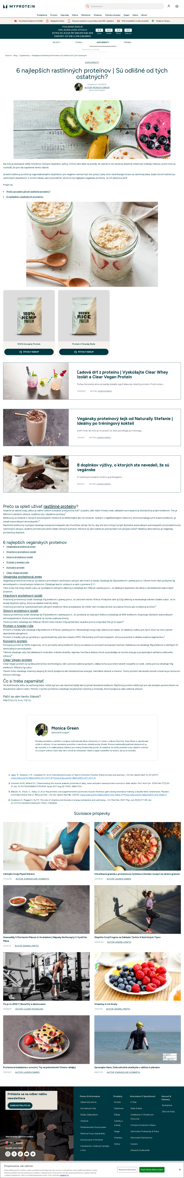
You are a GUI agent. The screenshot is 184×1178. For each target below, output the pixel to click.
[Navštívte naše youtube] (26, 1154)
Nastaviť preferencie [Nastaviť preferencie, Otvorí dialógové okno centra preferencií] (127, 1170)
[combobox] (124, 6)
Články (117, 1114)
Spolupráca (167, 1105)
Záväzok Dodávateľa (139, 1150)
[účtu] (169, 6)
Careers (134, 1144)
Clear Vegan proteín (17, 572)
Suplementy (103, 42)
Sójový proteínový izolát (19, 557)
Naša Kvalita (136, 1108)
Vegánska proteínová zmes (20, 546)
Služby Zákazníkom (89, 1114)
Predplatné (42, 15)
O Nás (133, 1102)
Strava (78, 42)
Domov (8, 56)
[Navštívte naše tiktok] (20, 1154)
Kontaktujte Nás (88, 1108)
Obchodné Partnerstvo (141, 1137)
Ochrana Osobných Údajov (143, 1125)
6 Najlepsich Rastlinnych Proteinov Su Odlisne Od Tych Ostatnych (59, 56)
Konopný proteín (15, 567)
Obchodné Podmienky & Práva (144, 1131)
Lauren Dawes (104, 391)
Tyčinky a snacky (118, 1123)
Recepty (57, 42)
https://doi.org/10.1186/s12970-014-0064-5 (101, 795)
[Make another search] (92, 49)
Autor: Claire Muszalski (29, 1009)
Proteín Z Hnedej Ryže (83, 344)
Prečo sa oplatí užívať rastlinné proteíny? (28, 191)
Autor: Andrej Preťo (27, 946)
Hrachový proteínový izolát (21, 551)
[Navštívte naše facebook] (14, 1154)
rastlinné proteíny (60, 506)
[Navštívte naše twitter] (33, 1154)
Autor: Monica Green (97, 87)
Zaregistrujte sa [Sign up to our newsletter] (20, 1105)
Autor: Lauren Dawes (119, 879)
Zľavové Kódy (168, 1111)
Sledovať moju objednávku (92, 1133)
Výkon (135, 15)
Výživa (75, 15)
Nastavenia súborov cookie (19, 1136)
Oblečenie (86, 15)
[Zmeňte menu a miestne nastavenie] (36, 1143)
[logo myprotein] (19, 6)
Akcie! (144, 15)
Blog (16, 56)
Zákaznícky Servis (88, 1102)
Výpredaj (64, 15)
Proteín (53, 15)
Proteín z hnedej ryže (17, 562)
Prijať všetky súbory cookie (152, 1170)
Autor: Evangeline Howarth (32, 879)
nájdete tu (64, 1175)
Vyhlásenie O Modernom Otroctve (142, 1116)
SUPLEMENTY (92, 62)
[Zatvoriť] (180, 1170)
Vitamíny (98, 15)
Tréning (127, 42)
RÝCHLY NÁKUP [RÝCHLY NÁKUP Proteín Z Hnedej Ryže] (84, 351)
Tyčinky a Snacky (112, 15)
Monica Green (65, 728)
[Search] (88, 6)
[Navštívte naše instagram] (7, 1154)
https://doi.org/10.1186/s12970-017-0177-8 (31, 778)
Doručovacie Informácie (91, 1140)
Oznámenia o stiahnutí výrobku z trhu (94, 1148)
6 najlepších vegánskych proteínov (24, 196)
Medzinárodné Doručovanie (93, 1127)
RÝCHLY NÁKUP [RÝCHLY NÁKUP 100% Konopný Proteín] (29, 351)
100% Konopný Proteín (28, 344)
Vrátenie (84, 1121)
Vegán (126, 15)
